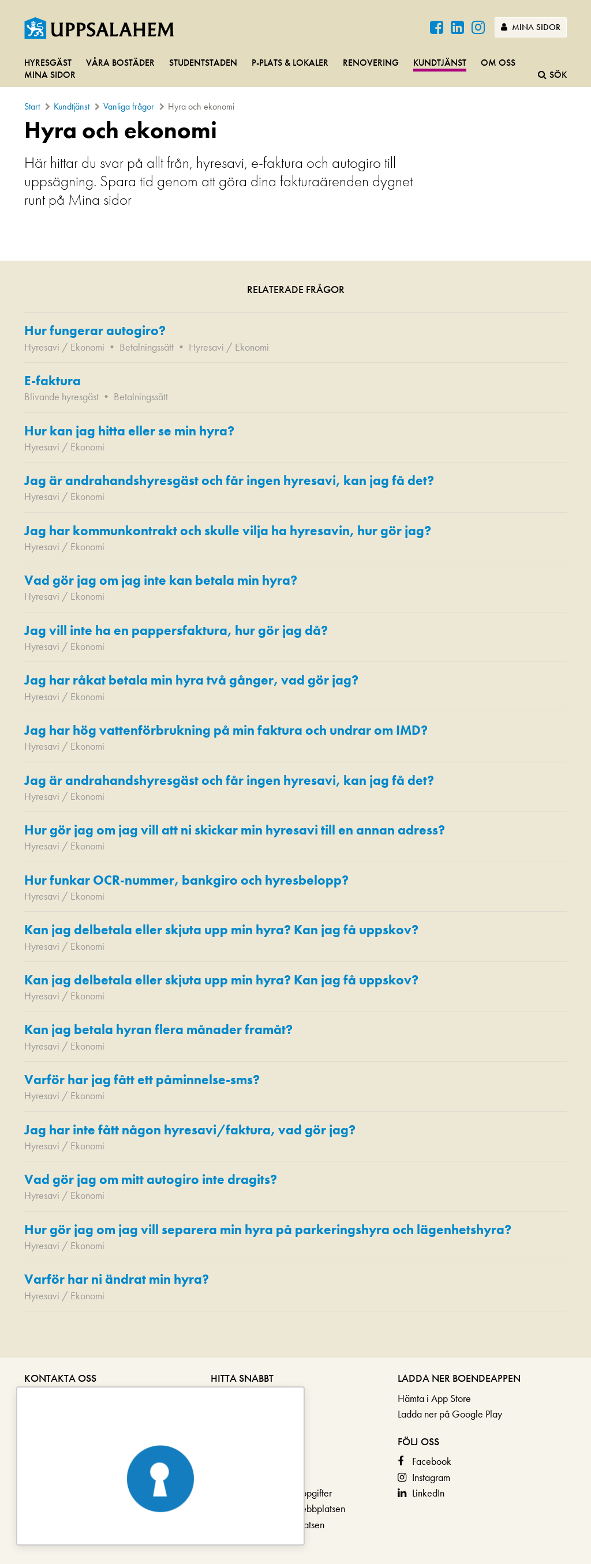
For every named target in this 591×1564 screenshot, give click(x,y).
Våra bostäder (120, 63)
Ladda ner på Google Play (450, 1413)
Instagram (431, 1477)
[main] (295, 737)
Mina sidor (530, 27)
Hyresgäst (48, 63)
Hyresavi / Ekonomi (64, 347)
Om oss (498, 63)
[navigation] (295, 69)
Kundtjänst (439, 63)
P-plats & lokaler (290, 63)
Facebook (431, 1461)
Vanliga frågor (128, 106)
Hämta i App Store (434, 1398)
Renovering (371, 63)
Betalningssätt (146, 347)
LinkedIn (428, 1492)
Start (32, 106)
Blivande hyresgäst (61, 396)
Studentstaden (203, 63)
